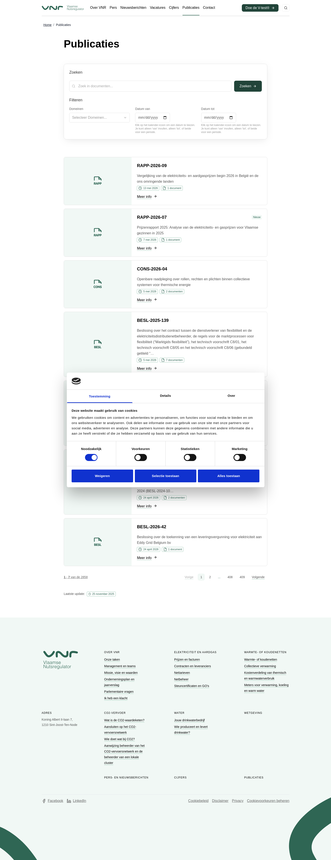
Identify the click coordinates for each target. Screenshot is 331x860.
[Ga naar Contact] (209, 8)
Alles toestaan (228, 476)
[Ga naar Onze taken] (112, 659)
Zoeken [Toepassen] (247, 86)
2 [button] (210, 577)
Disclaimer (220, 801)
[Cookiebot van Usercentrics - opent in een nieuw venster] (240, 381)
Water (179, 712)
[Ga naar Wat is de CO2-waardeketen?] (124, 720)
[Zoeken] (285, 8)
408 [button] (230, 577)
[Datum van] (152, 117)
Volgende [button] (258, 577)
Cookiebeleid (198, 801)
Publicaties (254, 777)
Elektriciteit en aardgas (195, 652)
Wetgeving (253, 712)
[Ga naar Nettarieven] (182, 672)
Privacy (237, 801)
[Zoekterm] (150, 86)
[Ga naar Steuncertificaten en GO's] (192, 686)
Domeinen (76, 109)
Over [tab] (231, 395)
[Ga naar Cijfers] (174, 8)
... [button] (219, 577)
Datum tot (208, 109)
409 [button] (242, 577)
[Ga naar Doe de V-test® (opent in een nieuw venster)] (260, 8)
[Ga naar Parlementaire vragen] (119, 691)
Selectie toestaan (165, 476)
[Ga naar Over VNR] (98, 8)
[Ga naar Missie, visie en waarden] (121, 672)
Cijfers (180, 777)
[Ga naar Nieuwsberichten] (133, 8)
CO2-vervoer (115, 712)
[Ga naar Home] (47, 25)
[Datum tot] (218, 117)
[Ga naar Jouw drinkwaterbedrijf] (190, 720)
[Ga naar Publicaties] (191, 8)
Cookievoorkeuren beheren (268, 801)
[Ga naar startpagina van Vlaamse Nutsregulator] (63, 8)
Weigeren (102, 476)
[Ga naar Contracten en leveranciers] (193, 666)
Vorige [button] (189, 577)
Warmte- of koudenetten (265, 652)
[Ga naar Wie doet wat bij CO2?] (120, 739)
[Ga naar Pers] (113, 8)
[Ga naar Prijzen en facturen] (187, 659)
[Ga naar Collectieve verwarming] (260, 666)
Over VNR (112, 652)
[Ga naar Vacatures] (157, 8)
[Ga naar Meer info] (147, 197)
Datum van (142, 109)
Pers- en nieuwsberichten (126, 777)
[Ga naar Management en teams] (120, 666)
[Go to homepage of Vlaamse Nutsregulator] (61, 660)
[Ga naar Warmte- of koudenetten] (261, 659)
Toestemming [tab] (99, 396)
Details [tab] (165, 395)
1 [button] (201, 577)
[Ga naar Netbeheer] (181, 679)
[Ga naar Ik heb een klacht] (116, 698)
